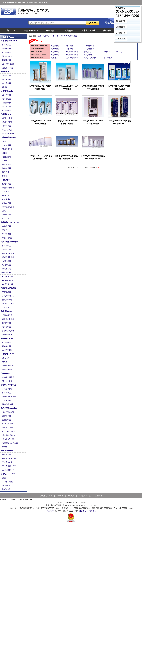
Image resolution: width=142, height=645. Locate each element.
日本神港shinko (7, 91)
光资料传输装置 (72, 58)
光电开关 (6, 211)
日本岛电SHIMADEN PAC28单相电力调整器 (119, 87)
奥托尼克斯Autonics (9, 408)
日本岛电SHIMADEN (9, 41)
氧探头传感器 (7, 238)
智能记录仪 (7, 49)
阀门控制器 (6, 323)
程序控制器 (6, 327)
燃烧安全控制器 (8, 188)
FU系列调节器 (7, 280)
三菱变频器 (7, 292)
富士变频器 (7, 83)
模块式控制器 (7, 130)
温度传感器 (6, 489)
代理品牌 (71, 496)
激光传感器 (7, 215)
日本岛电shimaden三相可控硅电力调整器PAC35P (66, 157)
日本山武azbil (6, 180)
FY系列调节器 (7, 277)
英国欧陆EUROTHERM (10, 222)
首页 (9, 30)
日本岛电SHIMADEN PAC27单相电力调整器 (67, 122)
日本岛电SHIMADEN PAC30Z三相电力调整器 (93, 122)
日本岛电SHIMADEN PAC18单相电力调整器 (40, 122)
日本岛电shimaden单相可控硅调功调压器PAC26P (93, 157)
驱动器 (5, 447)
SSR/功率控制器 (8, 424)
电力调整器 (6, 52)
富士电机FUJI (6, 72)
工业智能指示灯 (8, 470)
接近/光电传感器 (8, 412)
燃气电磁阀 (7, 269)
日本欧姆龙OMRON (8, 137)
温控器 (5, 141)
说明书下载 (87, 30)
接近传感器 (7, 164)
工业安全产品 (7, 462)
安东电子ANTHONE (9, 385)
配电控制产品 (7, 300)
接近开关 (6, 192)
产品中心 (29, 30)
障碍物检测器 (7, 369)
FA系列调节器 (7, 284)
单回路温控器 (7, 118)
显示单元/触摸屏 (8, 439)
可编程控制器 (7, 149)
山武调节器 (6, 184)
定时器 (5, 176)
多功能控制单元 (8, 331)
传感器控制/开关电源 (10, 443)
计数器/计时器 (7, 428)
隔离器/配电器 (7, 404)
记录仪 (5, 230)
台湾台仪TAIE (6, 273)
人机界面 (6, 307)
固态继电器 (6, 60)
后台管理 (50, 511)
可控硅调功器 (7, 335)
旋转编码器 (6, 168)
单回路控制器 (7, 315)
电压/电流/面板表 (9, 431)
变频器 (5, 161)
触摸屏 (5, 87)
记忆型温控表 (7, 389)
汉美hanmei (6, 373)
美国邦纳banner (7, 451)
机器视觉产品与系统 (10, 458)
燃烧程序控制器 (8, 257)
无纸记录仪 (6, 400)
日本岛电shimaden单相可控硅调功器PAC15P (119, 122)
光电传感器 (7, 145)
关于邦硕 (60, 496)
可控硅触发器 (7, 381)
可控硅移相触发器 (9, 397)
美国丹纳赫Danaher (9, 311)
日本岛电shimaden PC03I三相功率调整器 (66, 87)
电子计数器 (108, 58)
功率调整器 (6, 234)
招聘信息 (67, 30)
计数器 (5, 153)
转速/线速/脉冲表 (9, 435)
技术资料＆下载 (85, 496)
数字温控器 (7, 45)
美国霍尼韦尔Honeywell (10, 242)
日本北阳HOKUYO (8, 354)
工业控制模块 (7, 350)
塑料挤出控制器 (8, 319)
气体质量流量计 (8, 207)
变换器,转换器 (7, 68)
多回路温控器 (7, 122)
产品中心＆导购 (46, 496)
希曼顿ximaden (7, 338)
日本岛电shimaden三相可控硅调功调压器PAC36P (40, 157)
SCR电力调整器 (8, 377)
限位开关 (6, 172)
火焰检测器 (6, 261)
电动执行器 (7, 203)
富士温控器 (6, 76)
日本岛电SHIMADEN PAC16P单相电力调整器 (93, 87)
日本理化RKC (6, 114)
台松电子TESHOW (8, 474)
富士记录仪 (7, 79)
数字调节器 (6, 393)
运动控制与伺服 (8, 296)
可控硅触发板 (7, 56)
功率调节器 (7, 126)
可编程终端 (7, 157)
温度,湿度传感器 (8, 64)
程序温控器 (7, 99)
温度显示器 (7, 107)
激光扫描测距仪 (8, 366)
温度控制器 (7, 95)
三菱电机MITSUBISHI (9, 288)
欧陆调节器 (7, 226)
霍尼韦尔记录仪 (8, 253)
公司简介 (48, 30)
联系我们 (106, 30)
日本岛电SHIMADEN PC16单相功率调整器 (40, 87)
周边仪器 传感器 (8, 134)
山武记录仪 (7, 199)
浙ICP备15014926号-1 (87, 511)
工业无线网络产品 (9, 466)
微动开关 (6, 195)
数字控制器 (7, 246)
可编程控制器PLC (9, 304)
